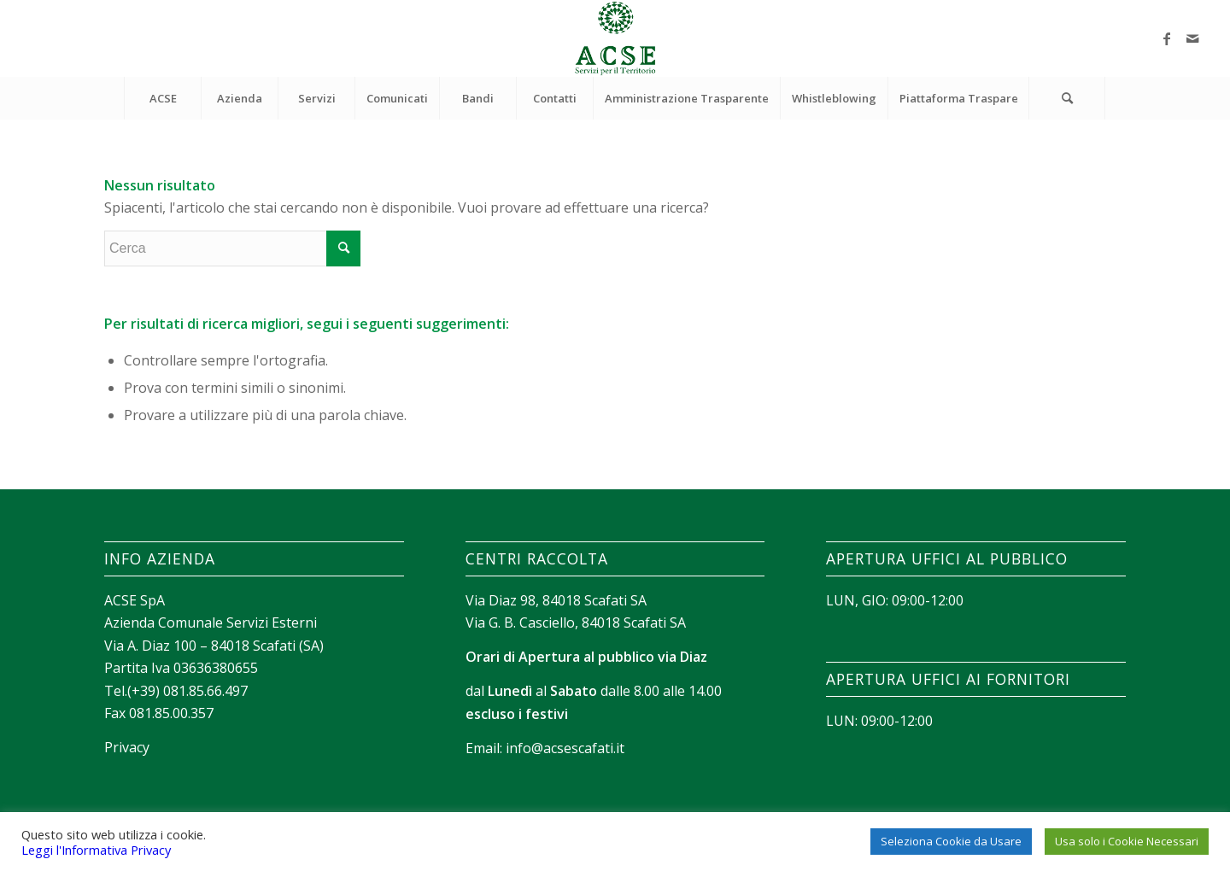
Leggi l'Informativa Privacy (96, 849)
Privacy (126, 747)
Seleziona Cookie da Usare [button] (951, 841)
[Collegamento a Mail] (1192, 38)
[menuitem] (162, 98)
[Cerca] (1066, 98)
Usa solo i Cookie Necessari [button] (1126, 841)
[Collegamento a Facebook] (1167, 38)
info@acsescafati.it (565, 748)
